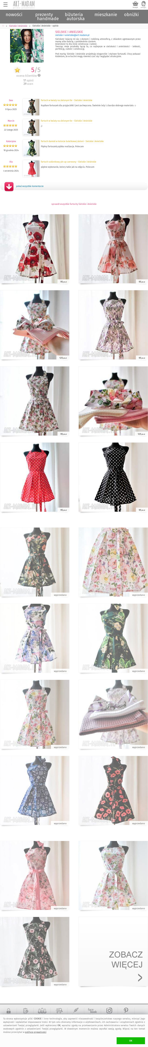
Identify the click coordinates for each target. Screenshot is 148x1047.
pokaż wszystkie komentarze (30, 186)
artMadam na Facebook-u (92, 1016)
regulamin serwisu (25, 1016)
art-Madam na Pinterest (126, 1016)
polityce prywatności (35, 1032)
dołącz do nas (42, 1015)
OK (130, 1040)
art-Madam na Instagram (109, 1016)
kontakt (75, 1015)
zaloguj (143, 7)
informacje (59, 1015)
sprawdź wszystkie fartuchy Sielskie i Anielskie (74, 204)
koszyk (135, 7)
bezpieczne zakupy (8, 1016)
